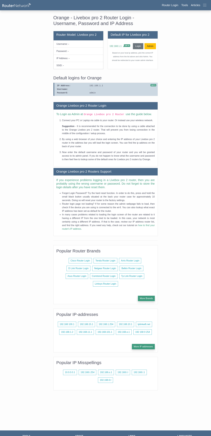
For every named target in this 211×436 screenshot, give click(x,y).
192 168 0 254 (142, 332)
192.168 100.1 (67, 324)
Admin (150, 46)
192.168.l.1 (139, 372)
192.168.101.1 (105, 332)
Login (138, 46)
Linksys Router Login (105, 284)
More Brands (146, 298)
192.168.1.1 (116, 46)
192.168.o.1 (124, 332)
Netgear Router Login (105, 268)
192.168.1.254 (106, 324)
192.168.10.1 (125, 324)
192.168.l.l (123, 372)
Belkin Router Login (131, 268)
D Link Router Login (78, 268)
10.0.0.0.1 (70, 372)
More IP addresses (143, 346)
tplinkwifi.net (144, 324)
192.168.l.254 (87, 372)
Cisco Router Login (80, 260)
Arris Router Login (130, 260)
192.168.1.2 (67, 332)
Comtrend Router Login (104, 276)
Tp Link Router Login (131, 276)
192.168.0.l (105, 380)
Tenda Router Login (105, 260)
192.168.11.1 (85, 332)
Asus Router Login (77, 276)
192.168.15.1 (86, 324)
